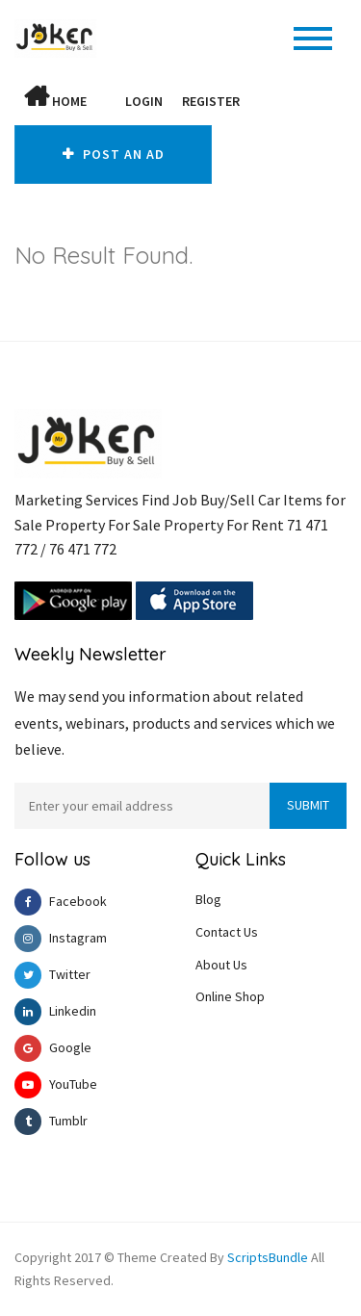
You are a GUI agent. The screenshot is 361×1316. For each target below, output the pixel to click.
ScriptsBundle (267, 1256)
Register (211, 101)
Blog (208, 898)
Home (55, 97)
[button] (106, 101)
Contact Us (226, 931)
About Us (221, 963)
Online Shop (230, 996)
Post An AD (115, 154)
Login (144, 101)
